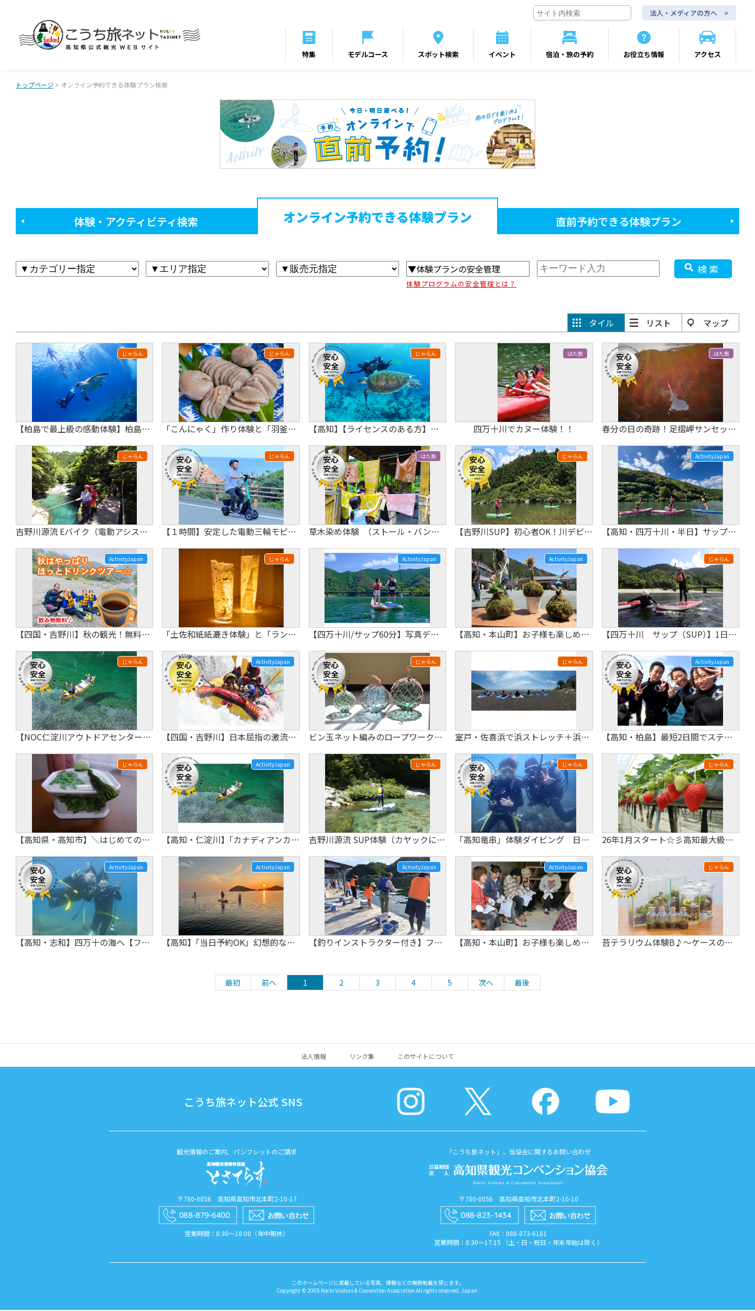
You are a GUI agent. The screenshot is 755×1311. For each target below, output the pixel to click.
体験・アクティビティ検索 (136, 222)
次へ (486, 983)
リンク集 (361, 1057)
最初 (232, 983)
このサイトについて (425, 1057)
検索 (709, 270)
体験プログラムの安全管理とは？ (461, 285)
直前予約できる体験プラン (619, 222)
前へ (269, 983)
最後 (522, 983)
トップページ (34, 85)
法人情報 (313, 1057)
